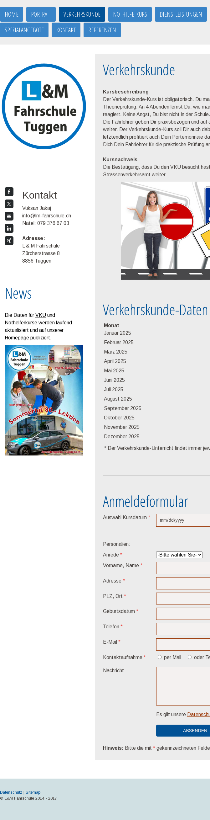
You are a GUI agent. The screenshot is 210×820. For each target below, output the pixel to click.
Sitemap (33, 792)
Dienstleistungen (181, 14)
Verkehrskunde (82, 14)
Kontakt (66, 30)
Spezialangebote (24, 30)
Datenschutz (11, 792)
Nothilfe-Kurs (130, 14)
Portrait (41, 14)
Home (11, 14)
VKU (40, 315)
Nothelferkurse (21, 322)
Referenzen (102, 30)
